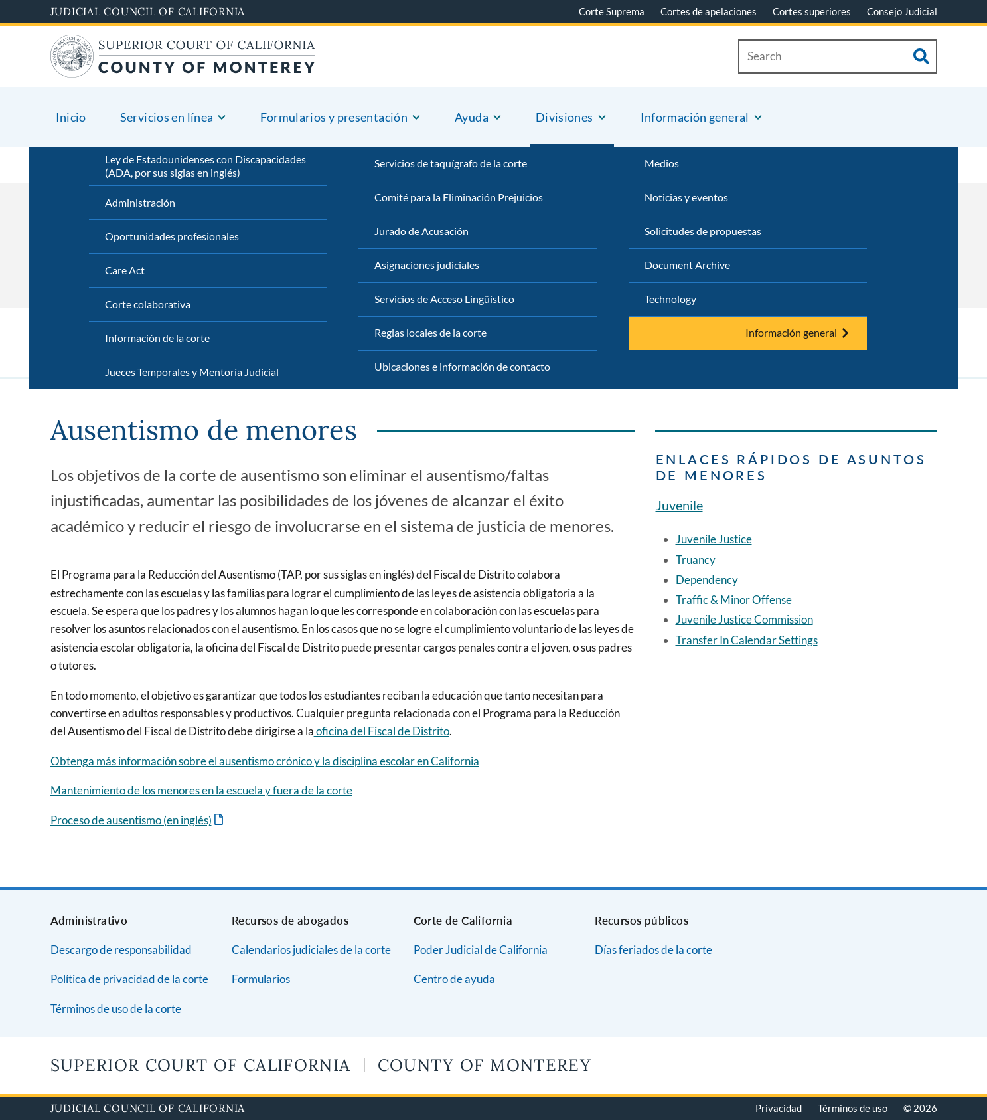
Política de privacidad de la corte (129, 979)
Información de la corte (157, 337)
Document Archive (687, 264)
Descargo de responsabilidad (121, 950)
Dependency (707, 580)
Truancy (696, 560)
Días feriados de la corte (653, 950)
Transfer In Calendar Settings (747, 640)
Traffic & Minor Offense (734, 600)
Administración (140, 202)
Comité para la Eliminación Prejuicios (458, 197)
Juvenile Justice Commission (744, 619)
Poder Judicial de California (481, 950)
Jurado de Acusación (421, 231)
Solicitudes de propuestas (703, 231)
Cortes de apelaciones (708, 11)
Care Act (125, 270)
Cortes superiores (812, 11)
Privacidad (778, 1108)
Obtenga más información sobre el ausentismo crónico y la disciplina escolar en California (264, 761)
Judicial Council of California (148, 11)
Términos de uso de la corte (115, 1009)
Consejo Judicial (902, 11)
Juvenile (679, 505)
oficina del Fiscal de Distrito (381, 731)
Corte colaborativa (147, 304)
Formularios (261, 979)
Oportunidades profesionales (172, 236)
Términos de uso (852, 1108)
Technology (670, 298)
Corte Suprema (612, 11)
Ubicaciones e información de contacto (462, 366)
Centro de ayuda (454, 979)
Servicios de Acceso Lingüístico (444, 298)
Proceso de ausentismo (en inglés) (131, 820)
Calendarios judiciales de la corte (311, 950)
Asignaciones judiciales (426, 264)
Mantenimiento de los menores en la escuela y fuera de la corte (201, 790)
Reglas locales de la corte (430, 332)
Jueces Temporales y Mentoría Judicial (192, 371)
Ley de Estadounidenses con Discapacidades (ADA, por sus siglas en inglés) (205, 166)
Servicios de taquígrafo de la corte (450, 163)
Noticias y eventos (686, 197)
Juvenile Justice (714, 539)
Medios (662, 163)
